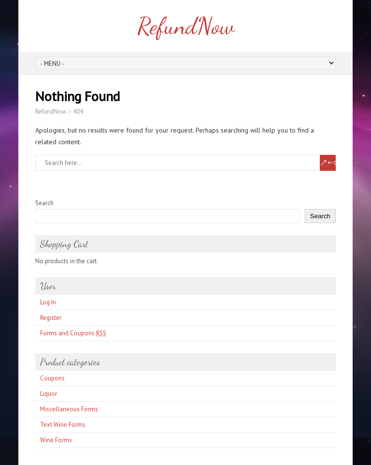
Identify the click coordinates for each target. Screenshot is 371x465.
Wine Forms (56, 440)
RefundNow (185, 26)
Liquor (48, 394)
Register (50, 318)
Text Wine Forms (63, 424)
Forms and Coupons (73, 333)
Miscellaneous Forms (69, 409)
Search (44, 203)
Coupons (52, 378)
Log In (48, 302)
